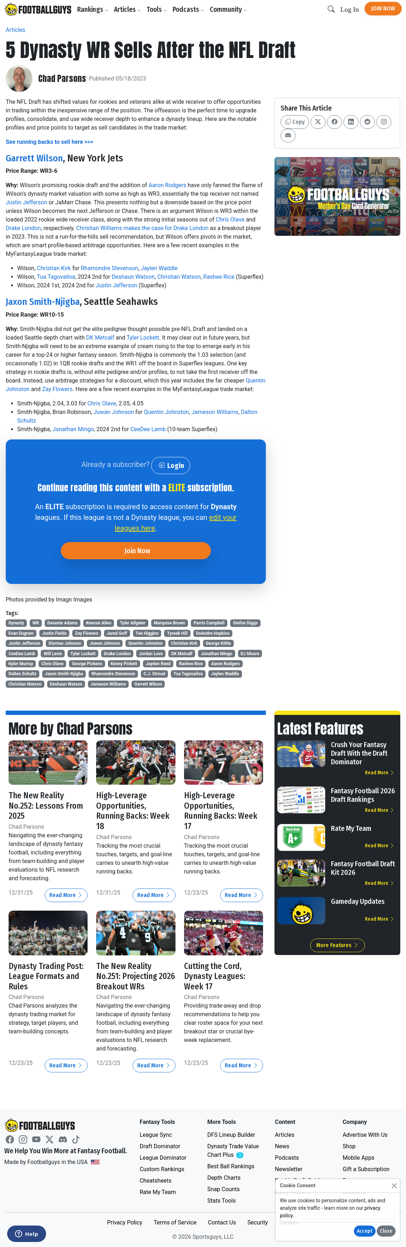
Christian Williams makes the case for (124, 228)
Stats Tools (221, 1200)
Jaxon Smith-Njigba (45, 301)
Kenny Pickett (124, 663)
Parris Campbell (209, 622)
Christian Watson (179, 276)
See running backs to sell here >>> (49, 141)
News (282, 1146)
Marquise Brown (169, 622)
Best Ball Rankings (230, 1166)
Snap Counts (223, 1189)
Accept (364, 1231)
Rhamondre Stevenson (109, 268)
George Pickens (87, 663)
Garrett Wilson (35, 158)
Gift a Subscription (366, 1169)
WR (36, 622)
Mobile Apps (359, 1157)
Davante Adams (62, 622)
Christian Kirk (54, 268)
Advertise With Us (365, 1134)
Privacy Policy (124, 1222)
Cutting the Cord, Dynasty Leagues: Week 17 (215, 976)
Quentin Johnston (166, 411)
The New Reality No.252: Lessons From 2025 (47, 805)
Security (257, 1222)
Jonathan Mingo (73, 428)
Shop (349, 1146)
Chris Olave (230, 219)
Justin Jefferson (26, 202)
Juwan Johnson (114, 411)
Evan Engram (21, 633)
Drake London (23, 228)
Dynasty (16, 622)
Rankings (93, 9)
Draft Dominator (160, 1146)
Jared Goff (117, 633)
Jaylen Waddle (159, 268)
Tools (157, 9)
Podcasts (189, 9)
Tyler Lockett (143, 337)
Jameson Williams (215, 411)
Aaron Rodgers (167, 185)
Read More (66, 895)
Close (386, 1231)
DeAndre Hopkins (212, 633)
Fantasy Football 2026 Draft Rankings (363, 795)
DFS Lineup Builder (231, 1134)
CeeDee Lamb (148, 428)
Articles (128, 9)
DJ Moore (250, 653)
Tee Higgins (146, 633)
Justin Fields (54, 633)
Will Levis (53, 653)
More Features (337, 945)
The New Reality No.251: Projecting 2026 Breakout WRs (130, 976)
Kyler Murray (21, 663)
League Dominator (163, 1157)
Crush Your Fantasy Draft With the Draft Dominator (359, 753)
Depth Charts (224, 1177)
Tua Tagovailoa (56, 276)
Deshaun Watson (133, 276)
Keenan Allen (99, 622)
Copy (294, 121)
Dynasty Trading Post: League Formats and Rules (47, 976)
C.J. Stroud (154, 673)
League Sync (156, 1134)
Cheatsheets (156, 1180)
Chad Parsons (62, 78)
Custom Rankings (162, 1169)
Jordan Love (151, 653)
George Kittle (218, 643)
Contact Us (222, 1222)
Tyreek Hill (177, 633)
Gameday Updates (358, 901)
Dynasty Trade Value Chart (234, 1151)
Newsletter (288, 1169)
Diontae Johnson (65, 643)
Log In (349, 9)
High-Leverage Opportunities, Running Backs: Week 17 (221, 810)
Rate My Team (351, 828)
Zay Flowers (57, 388)
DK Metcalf (100, 337)
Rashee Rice (218, 276)
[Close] (394, 1185)
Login (170, 465)
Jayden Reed (158, 663)
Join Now (383, 8)
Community (229, 9)
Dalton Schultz (22, 673)
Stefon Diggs (245, 622)
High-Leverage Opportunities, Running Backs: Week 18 (134, 810)
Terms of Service (175, 1222)
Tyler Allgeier (132, 622)
